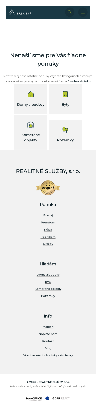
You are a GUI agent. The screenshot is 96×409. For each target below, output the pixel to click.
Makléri (48, 327)
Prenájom (48, 222)
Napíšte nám (48, 334)
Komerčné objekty (48, 289)
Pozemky (48, 296)
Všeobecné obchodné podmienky (48, 355)
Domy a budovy (48, 274)
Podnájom (47, 236)
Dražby (48, 244)
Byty (48, 281)
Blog (48, 348)
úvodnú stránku (79, 81)
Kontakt (48, 341)
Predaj (48, 215)
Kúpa (48, 229)
